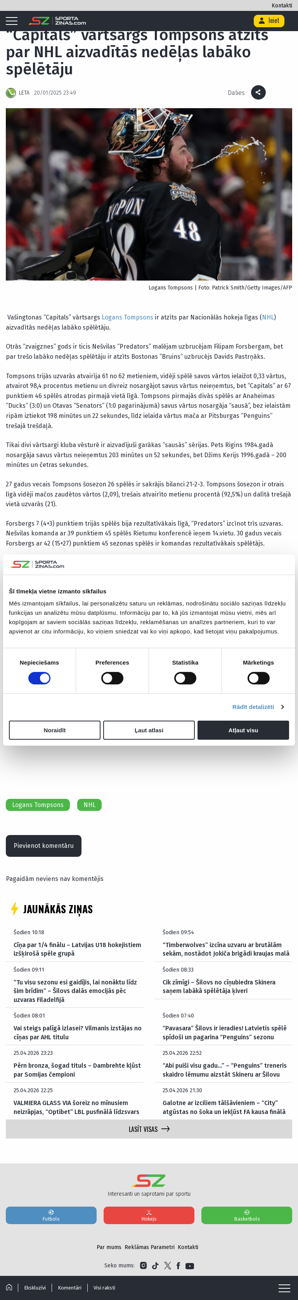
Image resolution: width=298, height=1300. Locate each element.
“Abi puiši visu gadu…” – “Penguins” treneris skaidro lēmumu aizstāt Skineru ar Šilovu (225, 1070)
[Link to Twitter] (167, 1266)
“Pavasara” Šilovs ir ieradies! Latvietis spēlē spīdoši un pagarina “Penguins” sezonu (225, 1032)
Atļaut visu (243, 730)
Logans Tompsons (127, 317)
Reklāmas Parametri (150, 1247)
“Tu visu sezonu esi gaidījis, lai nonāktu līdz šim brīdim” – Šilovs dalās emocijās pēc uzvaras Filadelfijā (75, 991)
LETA (24, 92)
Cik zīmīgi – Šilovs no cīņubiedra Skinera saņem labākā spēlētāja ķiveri (219, 987)
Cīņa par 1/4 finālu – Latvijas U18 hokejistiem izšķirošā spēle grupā (77, 949)
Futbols (51, 1215)
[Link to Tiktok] (155, 1266)
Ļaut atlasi (149, 730)
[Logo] (57, 21)
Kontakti (282, 5)
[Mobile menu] (13, 21)
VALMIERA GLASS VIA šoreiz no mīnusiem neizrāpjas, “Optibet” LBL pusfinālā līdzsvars (76, 1107)
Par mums (109, 1247)
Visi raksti (104, 1288)
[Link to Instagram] (143, 1266)
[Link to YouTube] (189, 1266)
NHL (268, 317)
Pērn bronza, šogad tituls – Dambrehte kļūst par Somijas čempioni (77, 1070)
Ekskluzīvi (35, 1288)
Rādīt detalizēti (253, 707)
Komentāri (69, 1288)
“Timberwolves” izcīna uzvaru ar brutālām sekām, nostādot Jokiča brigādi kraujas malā (226, 949)
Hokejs (149, 1215)
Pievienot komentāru (44, 845)
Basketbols (246, 1215)
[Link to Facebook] (178, 1266)
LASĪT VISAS (149, 1129)
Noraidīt (54, 730)
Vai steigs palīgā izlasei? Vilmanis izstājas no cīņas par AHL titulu (78, 1032)
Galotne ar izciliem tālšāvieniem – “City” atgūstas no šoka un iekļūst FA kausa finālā (224, 1107)
